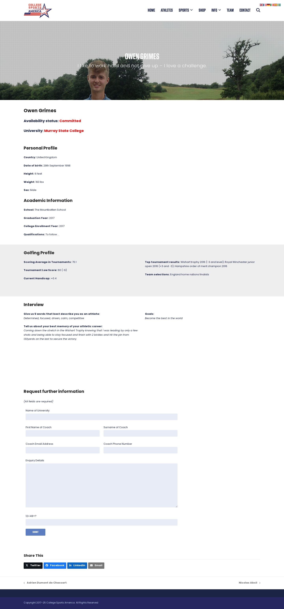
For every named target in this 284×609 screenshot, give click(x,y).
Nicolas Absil (249, 583)
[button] (258, 10)
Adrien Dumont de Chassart (45, 583)
